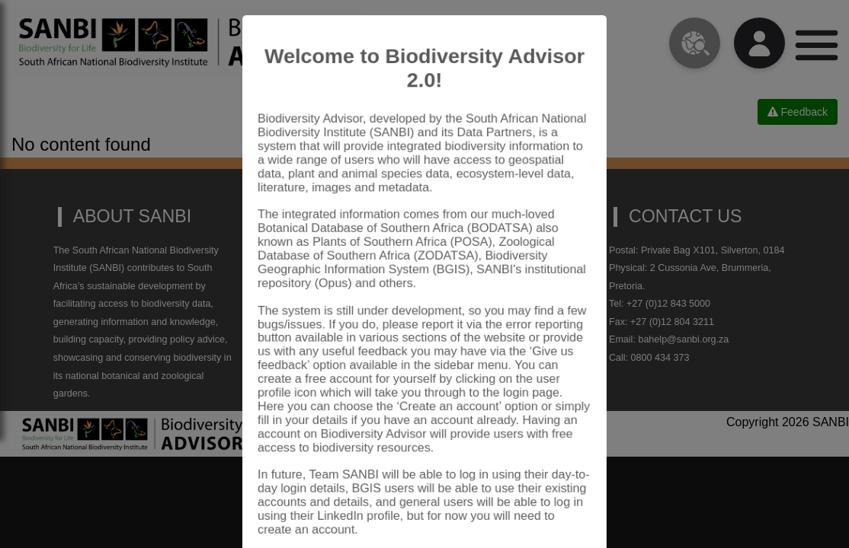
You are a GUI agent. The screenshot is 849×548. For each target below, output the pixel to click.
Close (557, 505)
